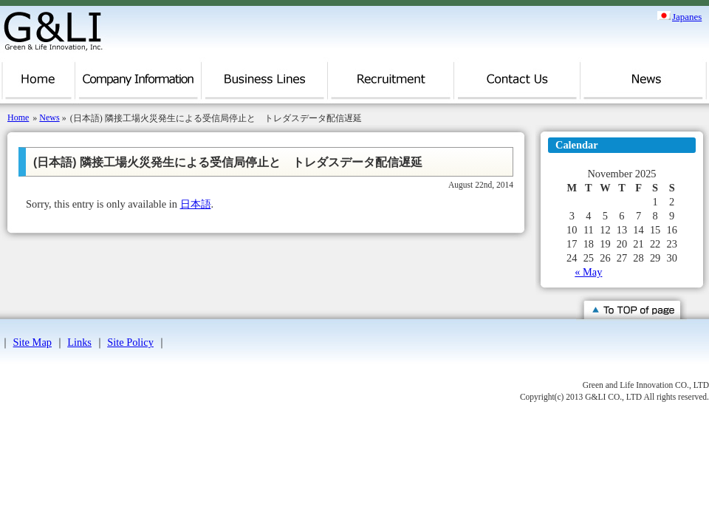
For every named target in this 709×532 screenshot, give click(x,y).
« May (588, 272)
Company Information (138, 84)
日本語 (195, 204)
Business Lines (265, 84)
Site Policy (130, 342)
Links (79, 342)
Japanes (687, 15)
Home (37, 84)
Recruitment (391, 84)
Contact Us (517, 84)
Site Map (32, 342)
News (643, 84)
